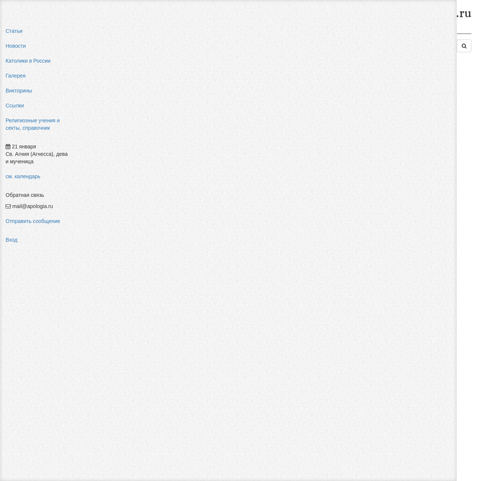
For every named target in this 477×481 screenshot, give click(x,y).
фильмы (392, 179)
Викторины (19, 91)
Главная (95, 33)
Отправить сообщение (33, 221)
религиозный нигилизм (409, 149)
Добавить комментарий (113, 439)
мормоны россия (402, 134)
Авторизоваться (351, 431)
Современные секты (239, 33)
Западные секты (292, 33)
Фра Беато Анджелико (409, 172)
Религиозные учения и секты (148, 33)
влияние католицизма (408, 104)
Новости (16, 46)
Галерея (16, 76)
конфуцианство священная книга (422, 142)
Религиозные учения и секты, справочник (33, 124)
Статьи (14, 31)
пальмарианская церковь (412, 127)
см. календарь (23, 176)
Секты (198, 33)
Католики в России (28, 61)
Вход (12, 240)
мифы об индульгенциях (411, 97)
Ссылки (15, 106)
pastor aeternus (400, 89)
